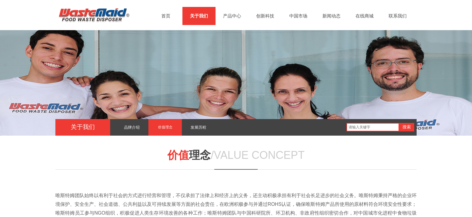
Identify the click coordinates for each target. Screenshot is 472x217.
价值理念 (165, 127)
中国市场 (298, 16)
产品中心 (232, 16)
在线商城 (365, 16)
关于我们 (199, 16)
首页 (165, 16)
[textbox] (372, 127)
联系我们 (398, 16)
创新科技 (265, 16)
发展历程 (198, 127)
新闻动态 (331, 16)
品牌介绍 (132, 127)
